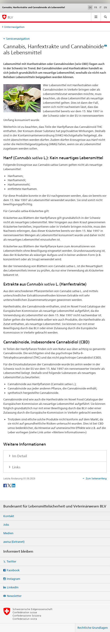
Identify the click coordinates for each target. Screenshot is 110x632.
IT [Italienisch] (100, 7)
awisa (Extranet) (13, 541)
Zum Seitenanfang (96, 478)
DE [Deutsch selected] (90, 7)
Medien (8, 533)
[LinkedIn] (13, 485)
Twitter (11, 561)
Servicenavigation (18, 38)
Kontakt (8, 516)
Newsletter (14, 596)
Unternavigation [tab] (14, 27)
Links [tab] (15, 467)
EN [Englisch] (105, 7)
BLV (10, 17)
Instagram (13, 578)
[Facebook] (5, 485)
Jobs (6, 524)
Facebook (13, 570)
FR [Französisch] (95, 7)
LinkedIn (12, 587)
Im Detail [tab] (19, 456)
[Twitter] (9, 485)
